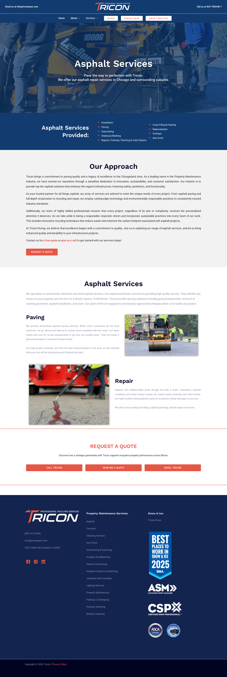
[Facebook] (28, 562)
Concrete (91, 528)
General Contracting (96, 564)
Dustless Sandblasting (98, 557)
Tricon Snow (154, 520)
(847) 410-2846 (33, 533)
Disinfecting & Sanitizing (99, 550)
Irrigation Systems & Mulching (102, 571)
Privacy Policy (59, 664)
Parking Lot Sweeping (97, 599)
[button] (109, 18)
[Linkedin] (45, 562)
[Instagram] (37, 562)
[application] (78, 18)
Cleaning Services (95, 535)
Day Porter (91, 542)
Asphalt (90, 521)
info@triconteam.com (27, 6)
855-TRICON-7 (214, 6)
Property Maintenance (97, 592)
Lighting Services (95, 585)
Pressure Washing (95, 606)
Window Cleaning (95, 614)
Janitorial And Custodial (99, 578)
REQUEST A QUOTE (113, 445)
